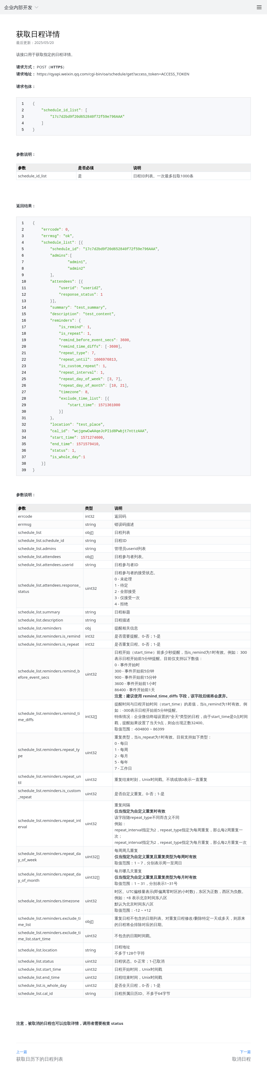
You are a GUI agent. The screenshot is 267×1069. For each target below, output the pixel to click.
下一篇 (245, 1040)
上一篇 (21, 1040)
